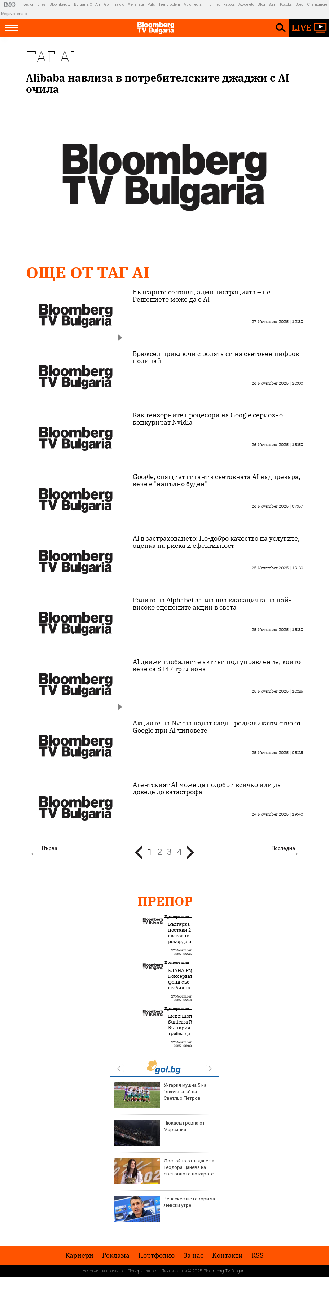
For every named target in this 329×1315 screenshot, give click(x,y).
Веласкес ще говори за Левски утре (164, 1209)
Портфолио (156, 1255)
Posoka (286, 4)
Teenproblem (169, 4)
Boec (299, 4)
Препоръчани (189, 901)
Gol (107, 4)
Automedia (193, 4)
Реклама (116, 1255)
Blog (261, 4)
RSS (257, 1255)
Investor (27, 4)
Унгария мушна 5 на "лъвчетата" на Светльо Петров (160, 1095)
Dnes (41, 4)
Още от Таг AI (87, 272)
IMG (11, 4)
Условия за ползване (103, 1271)
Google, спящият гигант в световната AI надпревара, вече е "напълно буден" (217, 480)
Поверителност (143, 1271)
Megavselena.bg (15, 14)
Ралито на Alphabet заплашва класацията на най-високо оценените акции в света (212, 604)
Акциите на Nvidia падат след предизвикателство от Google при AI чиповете (217, 727)
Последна (283, 848)
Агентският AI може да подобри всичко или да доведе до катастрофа (207, 788)
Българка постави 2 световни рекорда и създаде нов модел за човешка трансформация (187, 945)
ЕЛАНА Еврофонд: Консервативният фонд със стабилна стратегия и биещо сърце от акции (189, 988)
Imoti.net (212, 4)
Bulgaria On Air (87, 4)
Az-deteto (246, 4)
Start (272, 4)
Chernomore (317, 4)
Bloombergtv (59, 4)
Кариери (79, 1255)
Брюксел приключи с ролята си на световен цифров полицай (216, 357)
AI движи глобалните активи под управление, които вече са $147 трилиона (217, 665)
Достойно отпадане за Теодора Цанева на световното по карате (164, 1171)
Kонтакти (227, 1255)
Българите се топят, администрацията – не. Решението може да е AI (202, 296)
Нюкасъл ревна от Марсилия (159, 1133)
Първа (49, 848)
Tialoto (118, 4)
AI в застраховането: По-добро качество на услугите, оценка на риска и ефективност (216, 542)
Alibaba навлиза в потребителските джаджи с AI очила (157, 83)
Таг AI (50, 56)
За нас (193, 1255)
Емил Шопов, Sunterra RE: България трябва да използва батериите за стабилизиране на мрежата (186, 1036)
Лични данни (174, 1271)
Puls (151, 4)
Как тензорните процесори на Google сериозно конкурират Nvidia (208, 419)
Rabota (229, 4)
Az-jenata (136, 4)
